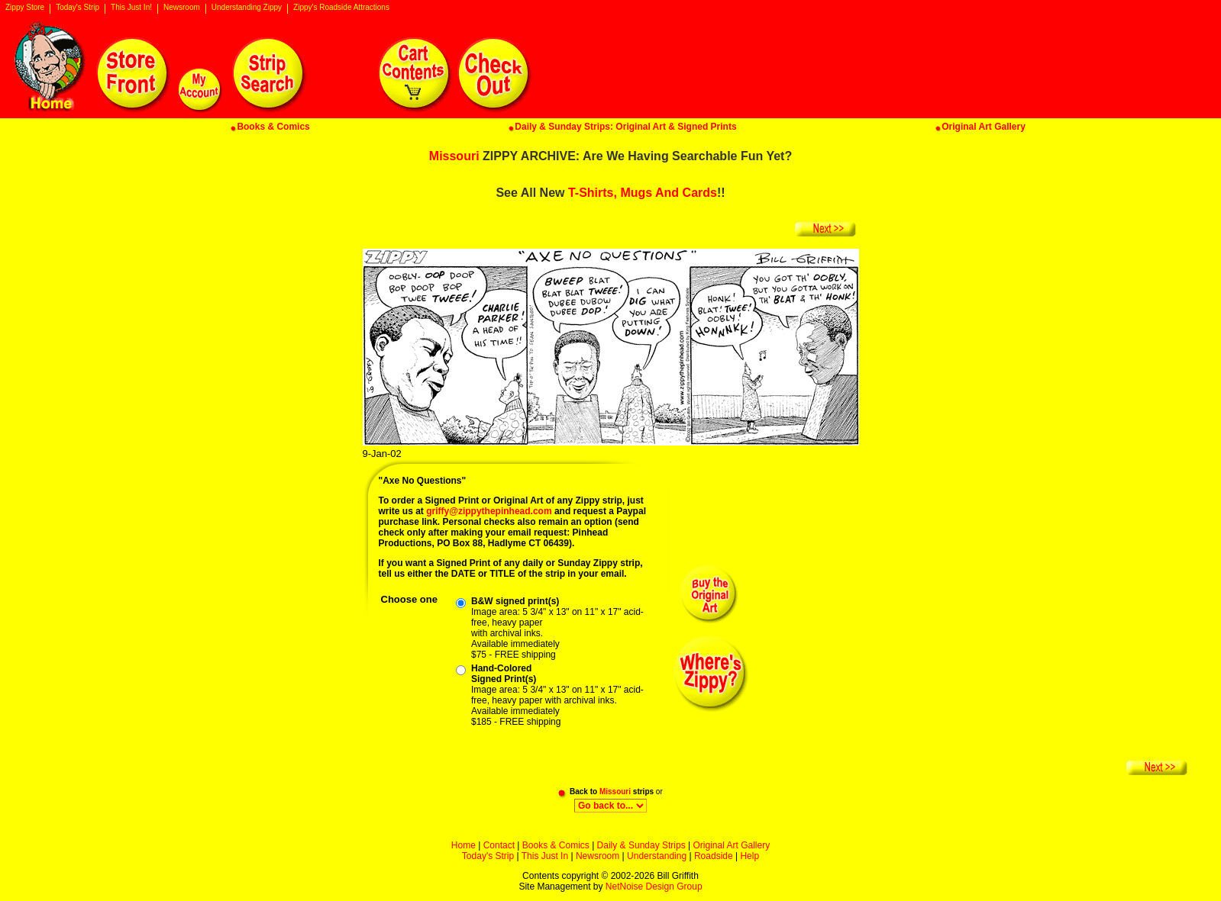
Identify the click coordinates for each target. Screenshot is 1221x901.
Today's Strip (77, 7)
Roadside (713, 856)
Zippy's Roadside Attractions (341, 7)
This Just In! (131, 7)
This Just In (545, 856)
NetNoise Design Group (654, 886)
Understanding (656, 856)
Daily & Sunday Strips (641, 845)
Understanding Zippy (247, 7)
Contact (499, 845)
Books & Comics (556, 845)
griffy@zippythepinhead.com (488, 511)
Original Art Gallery (731, 845)
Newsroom (181, 7)
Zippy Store (24, 7)
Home (463, 845)
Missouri (454, 156)
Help (749, 856)
